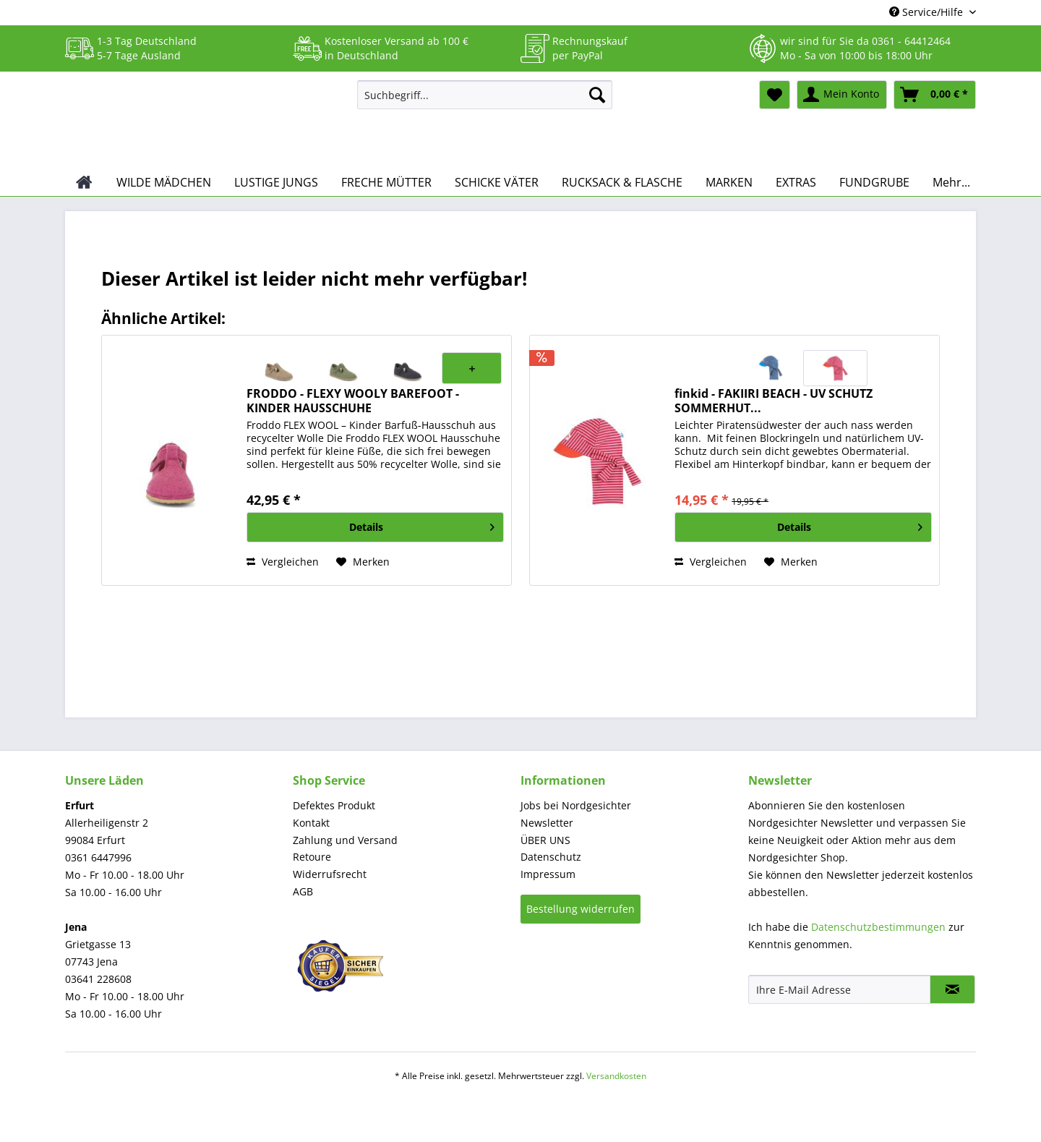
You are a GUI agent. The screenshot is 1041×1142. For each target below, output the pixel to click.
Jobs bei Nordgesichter (575, 805)
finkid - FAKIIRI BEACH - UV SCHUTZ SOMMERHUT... (773, 400)
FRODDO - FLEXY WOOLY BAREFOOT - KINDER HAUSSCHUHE (353, 400)
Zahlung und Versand (345, 840)
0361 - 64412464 (911, 41)
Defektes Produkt (334, 805)
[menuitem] (484, 101)
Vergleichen (283, 561)
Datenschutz (550, 857)
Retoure (312, 857)
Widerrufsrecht (330, 874)
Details (421, 525)
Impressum (547, 874)
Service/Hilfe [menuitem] (927, 12)
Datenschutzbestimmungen (878, 927)
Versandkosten (616, 1076)
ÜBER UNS (545, 840)
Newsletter (546, 823)
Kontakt (311, 823)
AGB (303, 891)
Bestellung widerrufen (580, 909)
